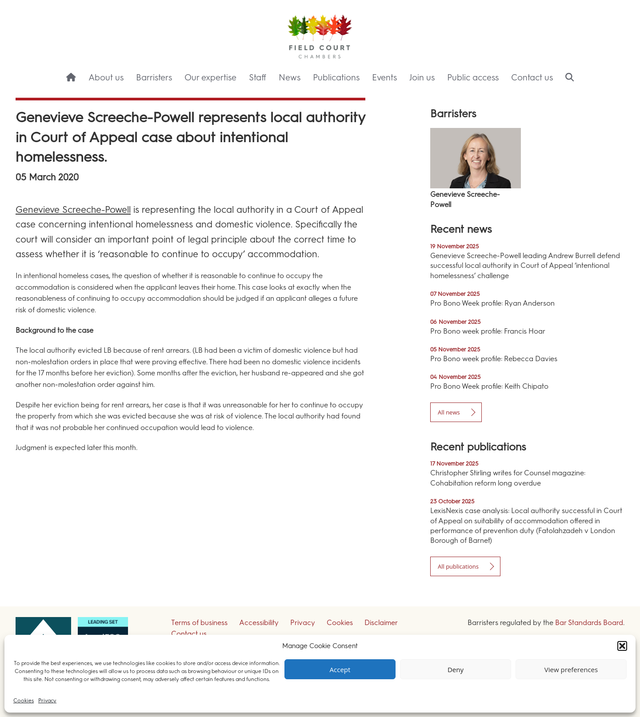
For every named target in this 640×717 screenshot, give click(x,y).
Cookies (23, 700)
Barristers (154, 77)
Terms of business (199, 622)
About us (106, 77)
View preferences (571, 669)
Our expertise (210, 77)
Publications (336, 77)
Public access (473, 77)
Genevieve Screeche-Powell (73, 209)
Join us (422, 77)
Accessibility (259, 622)
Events (384, 77)
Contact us (532, 77)
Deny (456, 669)
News (289, 77)
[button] (622, 645)
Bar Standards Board (589, 622)
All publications (458, 566)
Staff (257, 77)
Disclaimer (381, 622)
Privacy (47, 700)
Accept (340, 669)
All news (449, 412)
